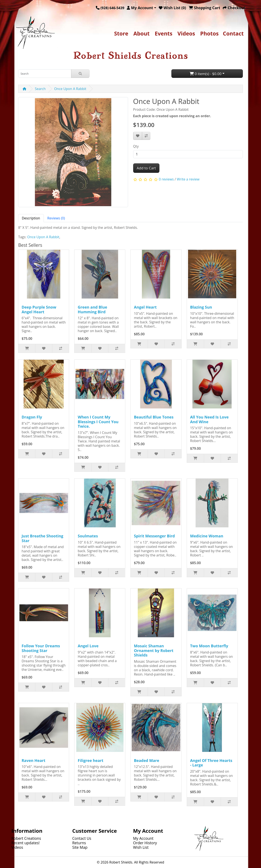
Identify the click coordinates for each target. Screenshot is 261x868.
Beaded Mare (146, 760)
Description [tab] (31, 218)
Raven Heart (33, 760)
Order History (145, 842)
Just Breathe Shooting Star (42, 538)
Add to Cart (146, 168)
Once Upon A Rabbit (70, 88)
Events (163, 33)
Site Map (79, 847)
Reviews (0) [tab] (56, 218)
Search (40, 88)
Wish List (141, 847)
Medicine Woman (206, 535)
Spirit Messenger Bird (154, 535)
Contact (233, 33)
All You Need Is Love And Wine (209, 419)
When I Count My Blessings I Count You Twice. (98, 421)
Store (121, 33)
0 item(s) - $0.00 (206, 73)
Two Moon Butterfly (209, 645)
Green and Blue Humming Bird (92, 309)
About (141, 33)
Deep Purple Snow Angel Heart (39, 309)
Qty (136, 146)
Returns (79, 842)
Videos (186, 33)
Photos (209, 33)
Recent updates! (26, 842)
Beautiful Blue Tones (153, 417)
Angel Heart (145, 307)
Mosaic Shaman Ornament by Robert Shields (153, 650)
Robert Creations (26, 838)
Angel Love (88, 645)
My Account (143, 838)
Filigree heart (90, 760)
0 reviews (166, 179)
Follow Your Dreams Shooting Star (41, 648)
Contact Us (81, 838)
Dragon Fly (32, 417)
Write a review (188, 179)
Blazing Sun (201, 307)
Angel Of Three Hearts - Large (211, 763)
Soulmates (88, 535)
